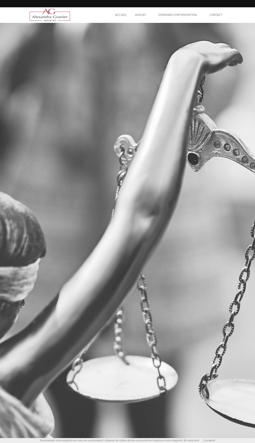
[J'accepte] (209, 440)
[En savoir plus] (191, 440)
